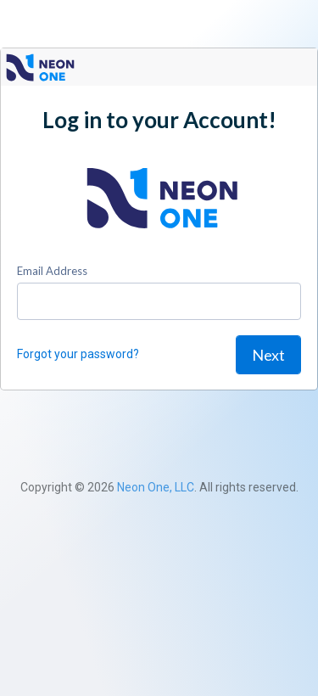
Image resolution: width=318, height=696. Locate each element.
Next (268, 354)
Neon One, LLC (155, 487)
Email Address (52, 271)
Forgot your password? (78, 354)
